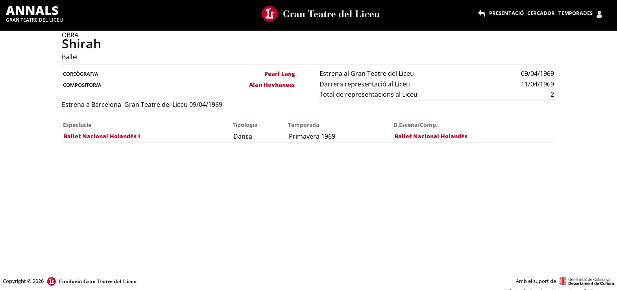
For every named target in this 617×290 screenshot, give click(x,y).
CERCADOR (541, 13)
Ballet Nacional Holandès (431, 136)
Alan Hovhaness (272, 84)
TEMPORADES (575, 13)
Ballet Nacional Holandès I (102, 136)
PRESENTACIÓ (506, 13)
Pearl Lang (279, 73)
